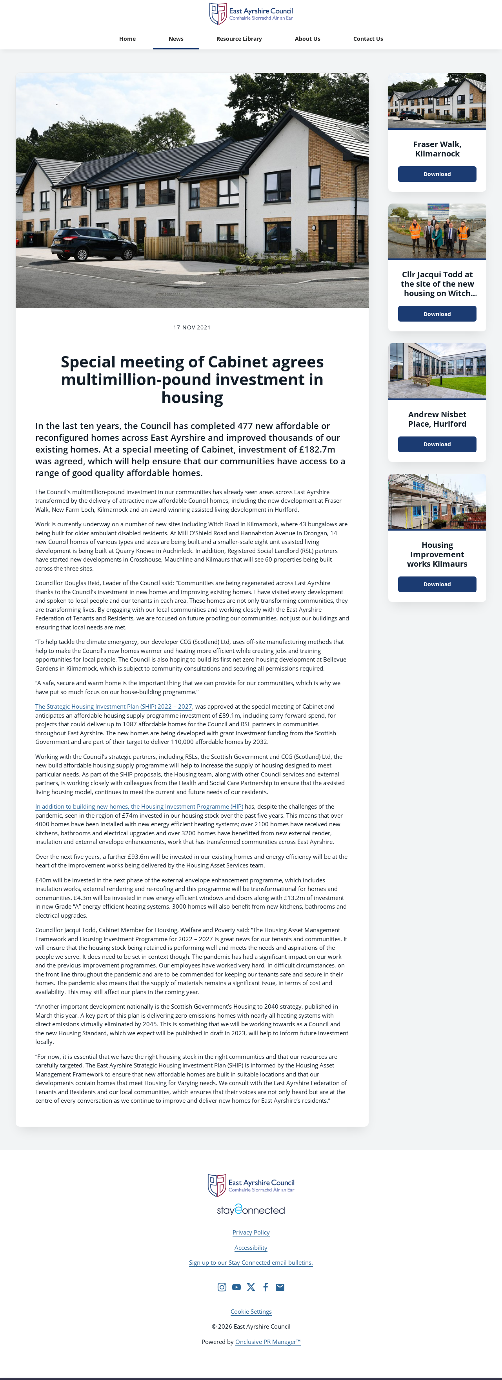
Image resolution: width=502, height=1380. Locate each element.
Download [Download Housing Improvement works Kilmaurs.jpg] (437, 584)
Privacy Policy (251, 1232)
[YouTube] (236, 1287)
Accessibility (251, 1247)
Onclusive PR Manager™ (268, 1341)
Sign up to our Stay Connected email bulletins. (251, 1262)
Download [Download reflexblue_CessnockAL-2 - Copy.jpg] (437, 444)
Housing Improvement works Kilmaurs (437, 554)
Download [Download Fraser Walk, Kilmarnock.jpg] (437, 174)
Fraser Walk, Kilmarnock (437, 149)
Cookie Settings (251, 1311)
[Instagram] (222, 1287)
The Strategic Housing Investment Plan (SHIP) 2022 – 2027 (113, 706)
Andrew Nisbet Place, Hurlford (437, 419)
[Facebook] (265, 1287)
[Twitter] (251, 1287)
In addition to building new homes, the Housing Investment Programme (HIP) (139, 806)
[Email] (280, 1287)
